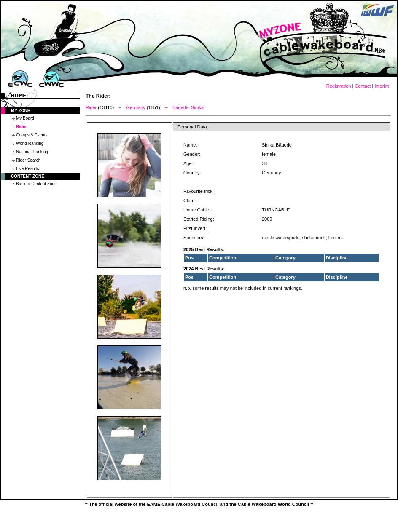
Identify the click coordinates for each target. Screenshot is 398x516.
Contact (363, 85)
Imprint (381, 85)
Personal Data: (192, 126)
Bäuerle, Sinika (188, 107)
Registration (338, 85)
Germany (135, 107)
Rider (91, 107)
